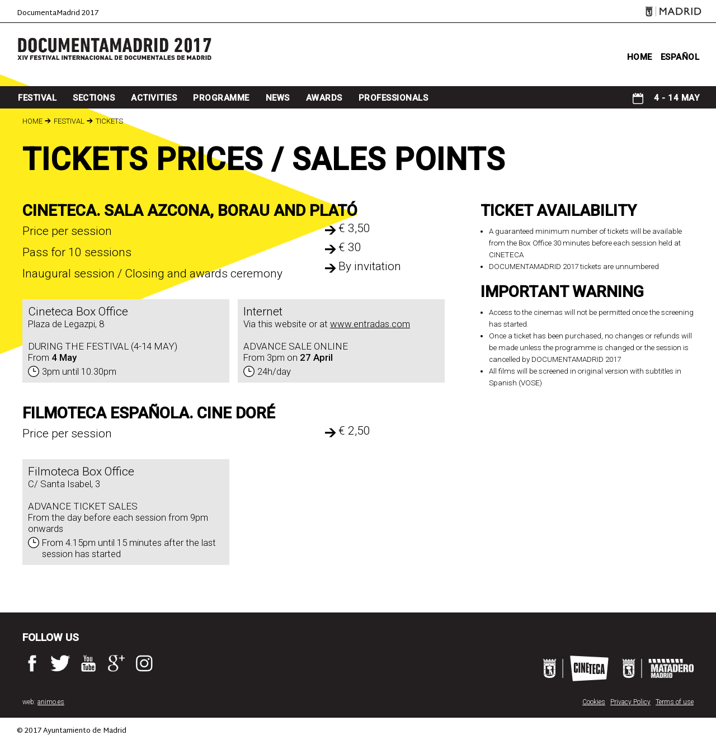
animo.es (50, 702)
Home (32, 121)
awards (324, 98)
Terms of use (675, 702)
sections (94, 98)
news (278, 98)
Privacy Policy (630, 702)
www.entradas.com (370, 323)
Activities (154, 98)
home (639, 57)
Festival (37, 98)
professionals (393, 98)
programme (221, 98)
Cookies (593, 702)
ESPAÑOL (680, 57)
